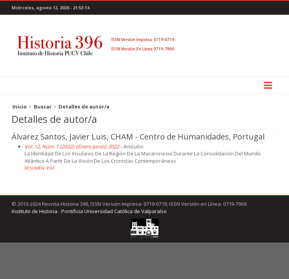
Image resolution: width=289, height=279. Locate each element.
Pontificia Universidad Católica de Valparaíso (114, 211)
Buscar (43, 106)
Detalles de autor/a (84, 106)
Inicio (19, 106)
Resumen (34, 168)
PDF (51, 168)
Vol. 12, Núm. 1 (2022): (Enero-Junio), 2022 (71, 146)
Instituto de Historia (34, 211)
